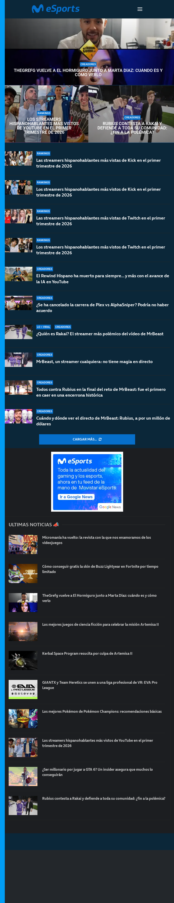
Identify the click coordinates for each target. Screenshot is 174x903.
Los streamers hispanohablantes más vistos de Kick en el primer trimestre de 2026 (98, 192)
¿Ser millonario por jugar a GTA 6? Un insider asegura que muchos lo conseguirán (102, 772)
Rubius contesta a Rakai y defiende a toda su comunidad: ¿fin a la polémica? (132, 128)
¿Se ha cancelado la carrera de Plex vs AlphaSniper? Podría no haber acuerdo (102, 307)
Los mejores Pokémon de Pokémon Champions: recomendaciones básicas (99, 714)
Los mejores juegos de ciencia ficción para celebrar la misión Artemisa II (95, 627)
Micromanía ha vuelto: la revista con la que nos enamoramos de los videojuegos (101, 540)
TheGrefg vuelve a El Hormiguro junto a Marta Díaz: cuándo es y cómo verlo (88, 72)
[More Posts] (87, 439)
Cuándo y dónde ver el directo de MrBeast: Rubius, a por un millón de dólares (103, 421)
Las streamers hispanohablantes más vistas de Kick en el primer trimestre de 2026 (98, 163)
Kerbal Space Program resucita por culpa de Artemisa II (91, 653)
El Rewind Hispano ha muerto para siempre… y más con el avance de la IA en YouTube (102, 278)
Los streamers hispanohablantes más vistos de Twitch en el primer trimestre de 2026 (100, 250)
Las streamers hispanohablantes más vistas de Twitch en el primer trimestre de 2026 (100, 221)
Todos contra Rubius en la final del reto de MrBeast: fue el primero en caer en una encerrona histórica (101, 392)
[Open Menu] (140, 9)
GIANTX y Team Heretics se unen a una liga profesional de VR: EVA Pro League (101, 685)
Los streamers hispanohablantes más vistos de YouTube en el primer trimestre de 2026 (44, 125)
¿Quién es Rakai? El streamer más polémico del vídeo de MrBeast (99, 334)
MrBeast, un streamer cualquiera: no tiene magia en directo (94, 362)
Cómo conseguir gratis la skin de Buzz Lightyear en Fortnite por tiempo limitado (98, 569)
